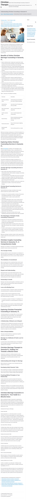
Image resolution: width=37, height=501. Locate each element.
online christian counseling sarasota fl (13, 26)
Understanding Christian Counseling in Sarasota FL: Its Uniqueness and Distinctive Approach (6, 495)
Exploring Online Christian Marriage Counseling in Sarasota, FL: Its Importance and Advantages (20, 6)
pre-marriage (5, 148)
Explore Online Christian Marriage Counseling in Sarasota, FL (19, 2)
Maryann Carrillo (4, 20)
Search (28, 19)
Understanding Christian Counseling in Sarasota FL (10, 478)
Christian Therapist (5, 4)
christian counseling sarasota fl (8, 23)
